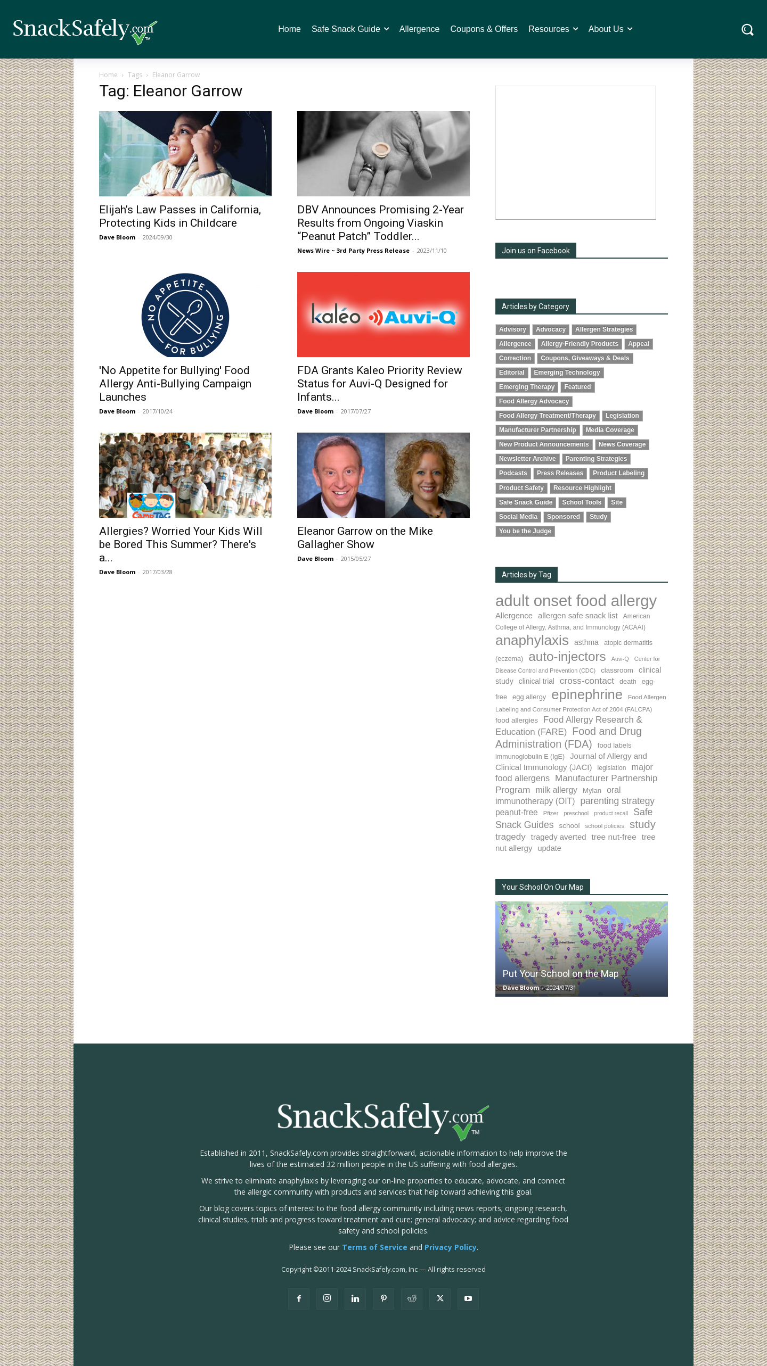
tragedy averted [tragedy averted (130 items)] (558, 836)
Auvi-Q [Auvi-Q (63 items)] (620, 659)
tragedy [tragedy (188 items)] (510, 837)
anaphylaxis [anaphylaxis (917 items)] (532, 640)
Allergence (515, 343)
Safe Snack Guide (525, 502)
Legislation (622, 415)
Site (617, 502)
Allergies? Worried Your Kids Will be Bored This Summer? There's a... (181, 544)
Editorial (512, 372)
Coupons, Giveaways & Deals (585, 358)
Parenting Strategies (596, 458)
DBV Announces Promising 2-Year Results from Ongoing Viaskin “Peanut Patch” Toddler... (380, 223)
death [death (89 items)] (628, 681)
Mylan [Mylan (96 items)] (592, 790)
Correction (515, 358)
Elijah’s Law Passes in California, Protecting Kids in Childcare (180, 216)
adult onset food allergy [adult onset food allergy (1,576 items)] (576, 600)
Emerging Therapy (526, 387)
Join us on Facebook (536, 250)
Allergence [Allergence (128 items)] (514, 615)
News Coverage (622, 444)
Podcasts (513, 473)
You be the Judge (525, 531)
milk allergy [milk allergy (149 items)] (556, 789)
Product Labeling (618, 473)
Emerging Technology (567, 372)
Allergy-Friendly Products (579, 343)
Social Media (518, 516)
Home (108, 74)
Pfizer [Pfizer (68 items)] (551, 813)
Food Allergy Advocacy (534, 401)
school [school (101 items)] (569, 826)
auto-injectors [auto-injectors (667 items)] (567, 656)
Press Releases (560, 473)
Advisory (512, 329)
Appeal (638, 343)
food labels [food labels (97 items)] (615, 745)
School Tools (581, 502)
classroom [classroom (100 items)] (617, 670)
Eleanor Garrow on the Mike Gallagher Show (365, 538)
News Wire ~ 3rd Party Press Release (353, 250)
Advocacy (551, 329)
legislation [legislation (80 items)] (611, 768)
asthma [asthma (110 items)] (586, 642)
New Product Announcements (544, 444)
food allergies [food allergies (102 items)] (516, 720)
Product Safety (521, 488)
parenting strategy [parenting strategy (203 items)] (617, 801)
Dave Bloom (117, 237)
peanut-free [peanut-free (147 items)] (516, 812)
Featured (577, 387)
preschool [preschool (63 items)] (576, 813)
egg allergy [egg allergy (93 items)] (529, 697)
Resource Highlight (582, 488)
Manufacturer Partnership (537, 430)
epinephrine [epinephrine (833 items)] (587, 694)
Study (598, 516)
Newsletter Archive (527, 458)
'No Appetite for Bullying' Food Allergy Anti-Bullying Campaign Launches (175, 383)
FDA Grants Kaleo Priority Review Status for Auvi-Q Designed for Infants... (379, 383)
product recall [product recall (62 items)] (611, 813)
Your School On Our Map (543, 887)
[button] (747, 29)
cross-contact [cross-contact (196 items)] (587, 680)
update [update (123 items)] (549, 848)
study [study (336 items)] (643, 824)
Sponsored (563, 516)
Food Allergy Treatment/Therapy (547, 415)
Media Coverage (610, 430)
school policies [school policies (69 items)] (604, 826)
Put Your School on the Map (561, 973)
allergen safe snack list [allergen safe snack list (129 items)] (578, 615)
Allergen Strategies (604, 329)
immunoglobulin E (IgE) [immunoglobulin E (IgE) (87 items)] (530, 756)
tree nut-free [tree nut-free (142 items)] (614, 836)
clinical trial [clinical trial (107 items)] (536, 681)
